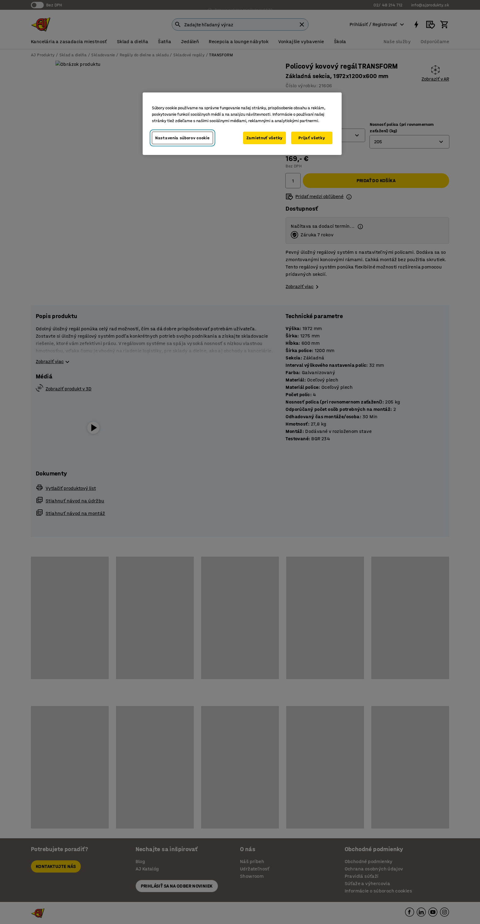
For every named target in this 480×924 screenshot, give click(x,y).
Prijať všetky (311, 138)
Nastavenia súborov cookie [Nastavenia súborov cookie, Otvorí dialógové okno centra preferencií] (182, 138)
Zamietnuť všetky (264, 138)
